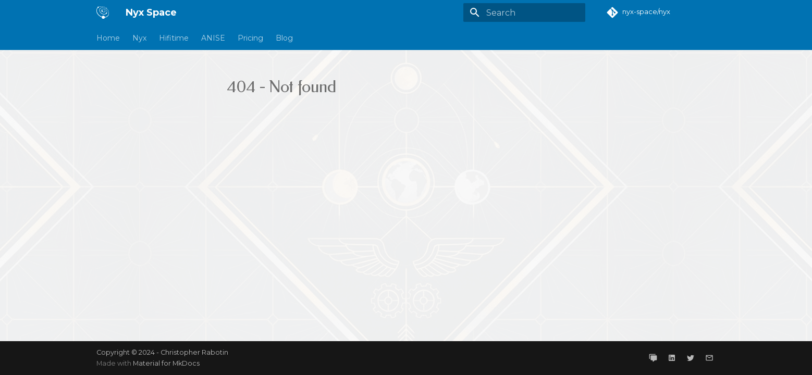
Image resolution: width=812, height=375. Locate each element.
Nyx (139, 38)
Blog (284, 38)
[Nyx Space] (102, 12)
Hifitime (174, 38)
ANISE (213, 38)
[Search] (524, 12)
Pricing (250, 38)
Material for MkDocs (166, 363)
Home (108, 38)
